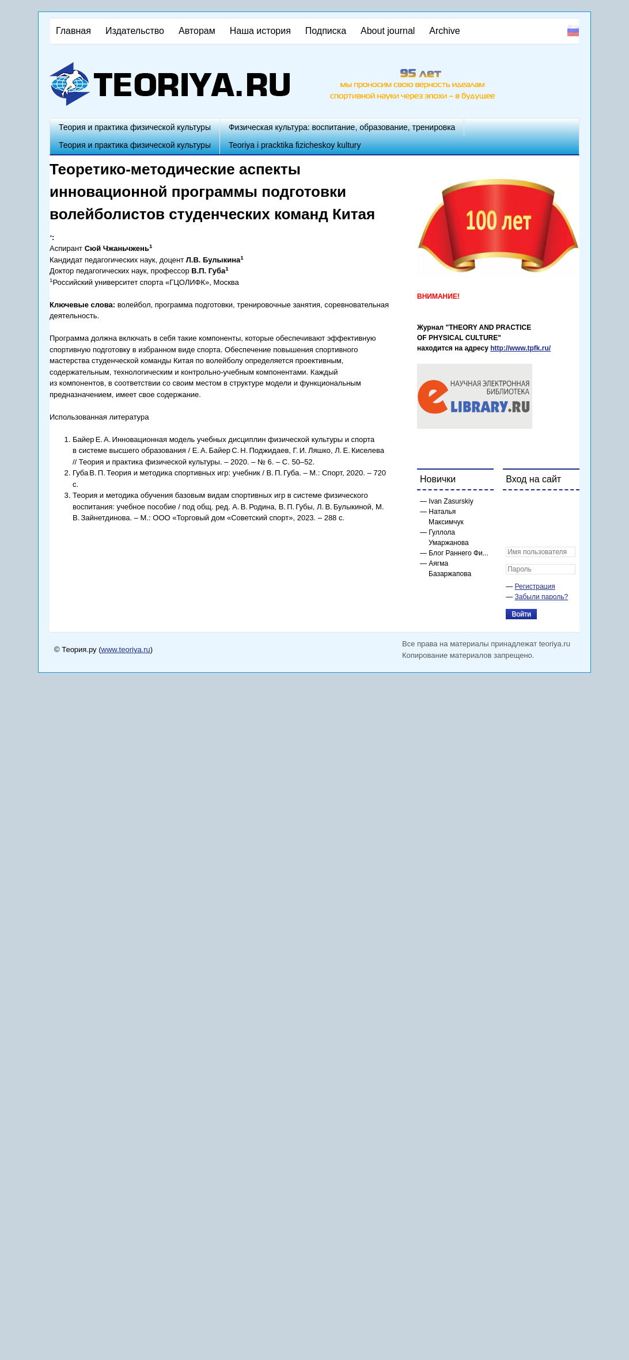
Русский (573, 30)
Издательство (134, 31)
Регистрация (535, 586)
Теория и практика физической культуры (135, 127)
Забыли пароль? (542, 597)
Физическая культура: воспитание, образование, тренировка (342, 127)
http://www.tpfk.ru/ (520, 348)
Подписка (325, 31)
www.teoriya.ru (125, 649)
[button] (515, 506)
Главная (73, 31)
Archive (444, 31)
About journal (388, 31)
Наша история (260, 31)
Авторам (197, 31)
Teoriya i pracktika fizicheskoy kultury (295, 145)
